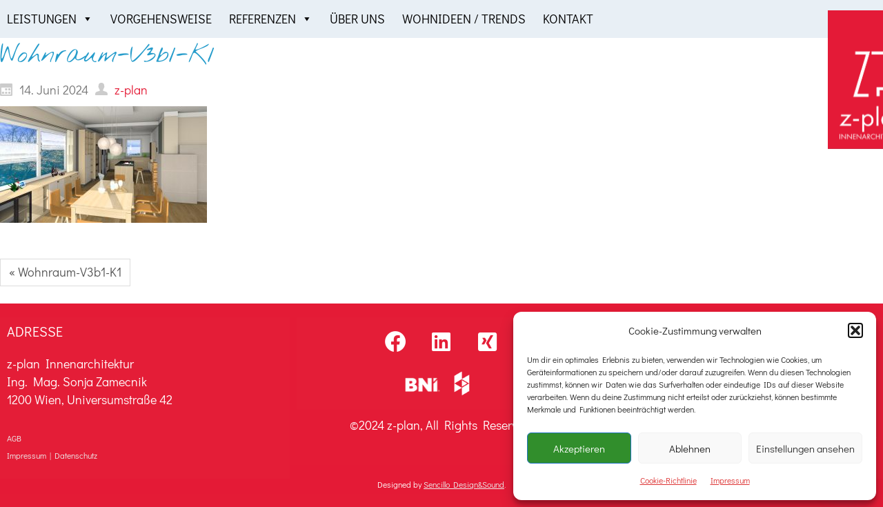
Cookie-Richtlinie (668, 480)
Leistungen (50, 19)
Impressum (730, 480)
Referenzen (270, 19)
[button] (855, 330)
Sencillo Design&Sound (464, 484)
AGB (14, 438)
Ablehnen (690, 448)
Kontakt (568, 18)
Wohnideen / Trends (464, 18)
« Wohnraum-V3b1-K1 (65, 272)
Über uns (357, 18)
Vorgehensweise (161, 18)
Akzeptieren (579, 448)
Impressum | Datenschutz (52, 455)
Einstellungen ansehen (805, 448)
